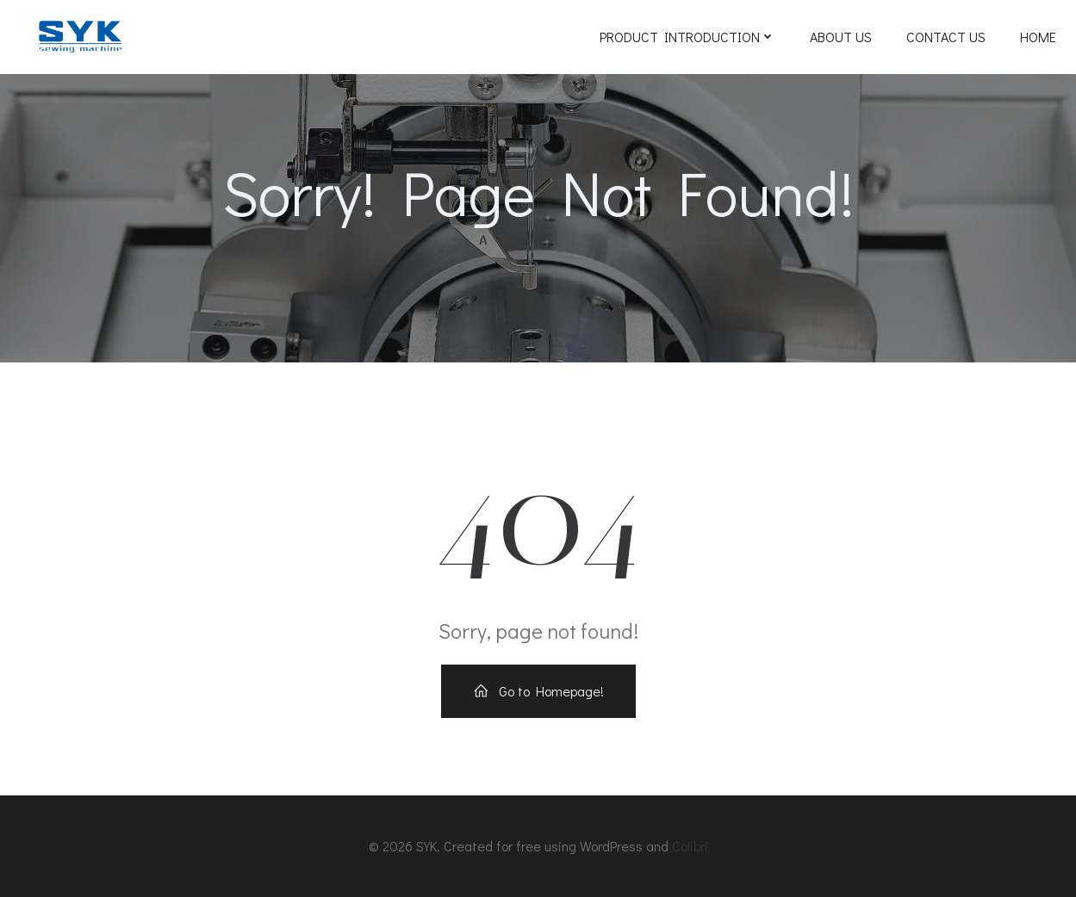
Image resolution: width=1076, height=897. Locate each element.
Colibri (690, 846)
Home (1038, 37)
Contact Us (946, 37)
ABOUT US (841, 37)
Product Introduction (687, 37)
